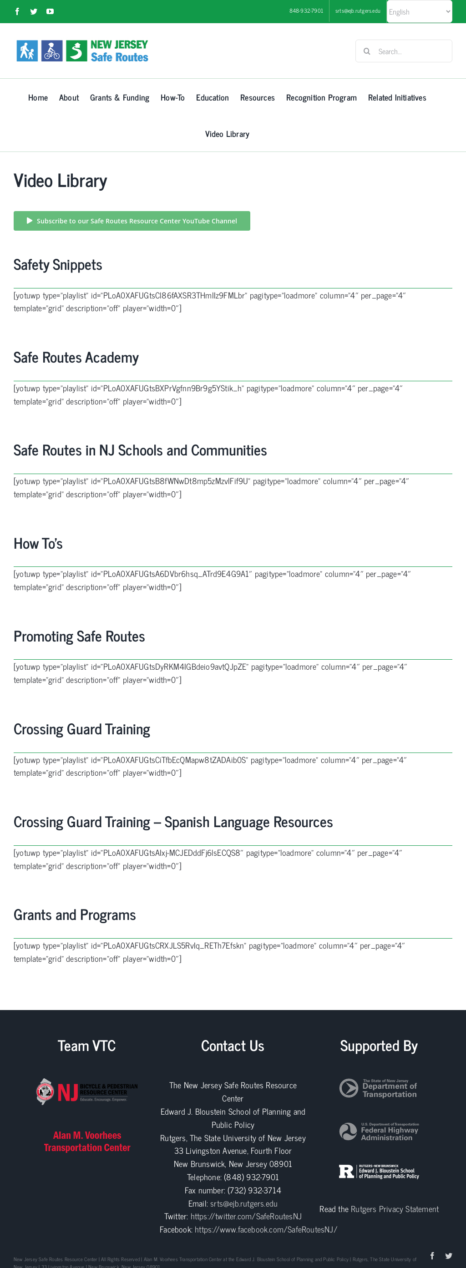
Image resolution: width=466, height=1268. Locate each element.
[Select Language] (419, 11)
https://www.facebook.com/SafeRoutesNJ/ (266, 1229)
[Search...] (403, 51)
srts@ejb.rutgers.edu (244, 1203)
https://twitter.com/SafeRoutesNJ (246, 1216)
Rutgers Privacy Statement (395, 1208)
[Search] (366, 51)
